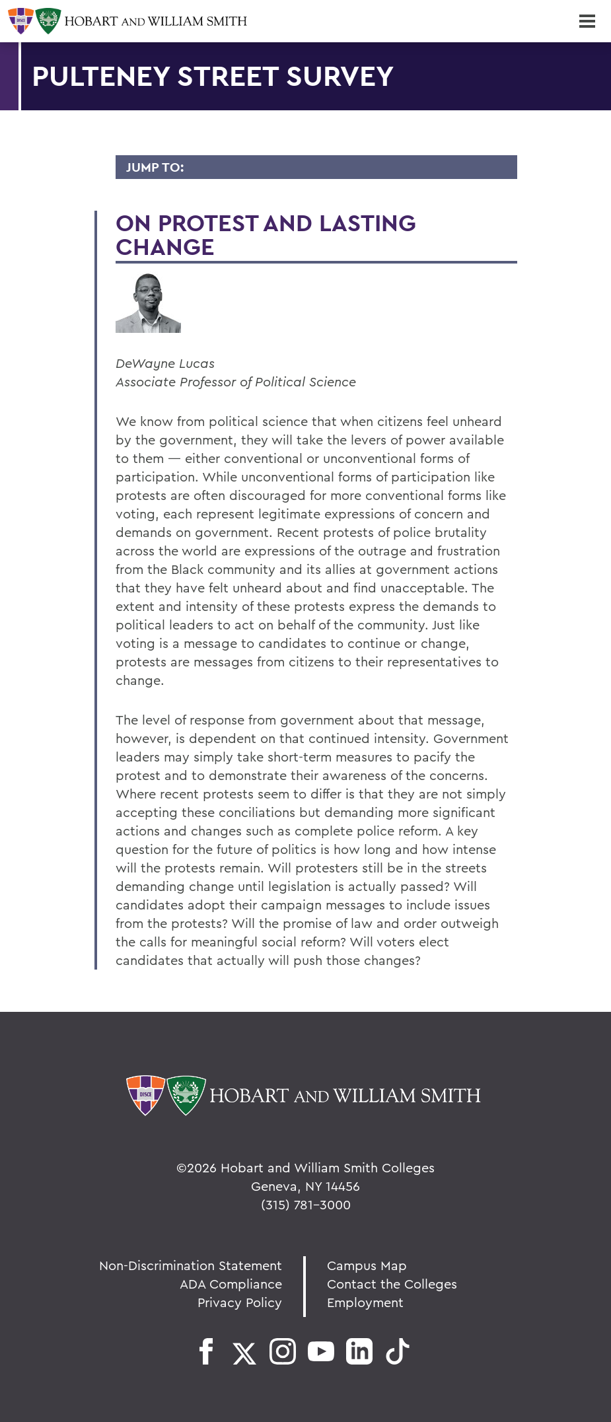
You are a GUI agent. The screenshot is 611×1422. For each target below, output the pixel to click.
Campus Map (367, 1265)
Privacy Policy (240, 1302)
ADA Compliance (231, 1283)
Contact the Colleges (392, 1283)
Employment (365, 1302)
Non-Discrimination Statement (190, 1265)
